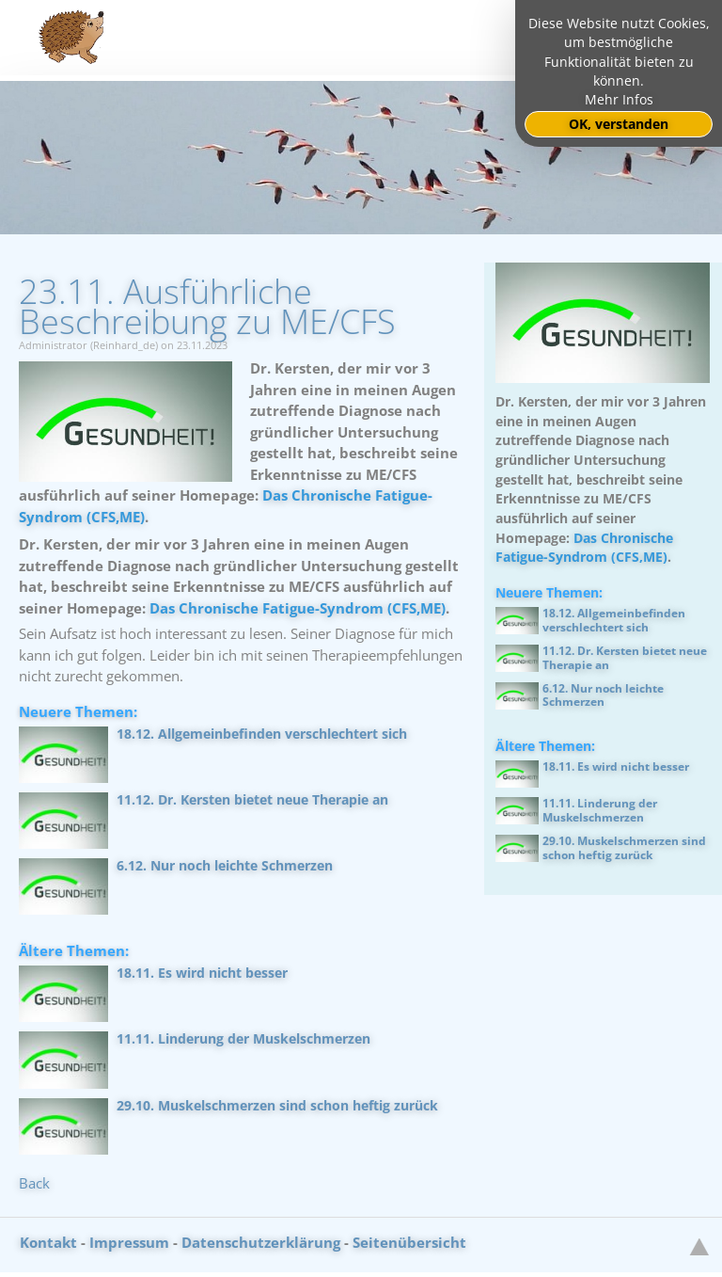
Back (34, 1182)
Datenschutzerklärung (260, 1242)
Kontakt (48, 1242)
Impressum (129, 1242)
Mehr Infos (619, 99)
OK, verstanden (618, 124)
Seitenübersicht (409, 1242)
